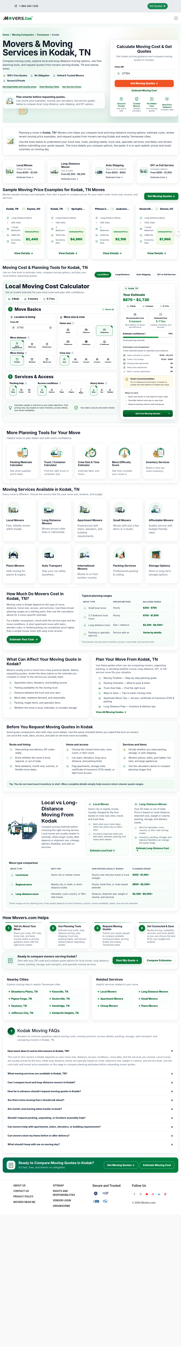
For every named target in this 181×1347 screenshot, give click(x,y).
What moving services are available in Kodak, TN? (90, 1073)
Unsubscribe (61, 1205)
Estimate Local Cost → (102, 850)
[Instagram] (153, 1194)
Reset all (108, 309)
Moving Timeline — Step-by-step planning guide (130, 678)
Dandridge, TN (61, 1005)
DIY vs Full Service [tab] (166, 274)
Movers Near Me (24, 1202)
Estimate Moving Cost (144, 90)
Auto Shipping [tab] (143, 274)
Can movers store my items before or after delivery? (90, 1135)
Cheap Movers (109, 1005)
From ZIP (119, 66)
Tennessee (43, 34)
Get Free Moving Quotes (153, 413)
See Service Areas (71, 86)
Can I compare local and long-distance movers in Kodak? (90, 1082)
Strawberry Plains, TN (24, 991)
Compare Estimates (159, 960)
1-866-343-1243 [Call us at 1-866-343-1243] (26, 6)
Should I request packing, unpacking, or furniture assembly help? (90, 1117)
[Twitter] (140, 1194)
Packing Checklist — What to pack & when (127, 683)
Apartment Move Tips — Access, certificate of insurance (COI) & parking (139, 700)
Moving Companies (23, 34)
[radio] (17, 345)
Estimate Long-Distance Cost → (152, 849)
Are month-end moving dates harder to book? (90, 1109)
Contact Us (21, 1191)
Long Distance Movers (154, 991)
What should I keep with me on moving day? (90, 1144)
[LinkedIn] (159, 1194)
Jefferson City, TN (22, 1013)
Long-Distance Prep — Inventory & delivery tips (130, 706)
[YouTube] (146, 1194)
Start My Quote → (127, 960)
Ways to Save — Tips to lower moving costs (127, 693)
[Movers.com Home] (18, 18)
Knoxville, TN (60, 991)
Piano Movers (149, 1005)
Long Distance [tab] (122, 274)
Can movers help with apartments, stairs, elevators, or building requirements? (90, 1126)
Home (6, 34)
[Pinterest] (165, 1194)
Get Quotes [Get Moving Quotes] (158, 6)
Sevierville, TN (61, 998)
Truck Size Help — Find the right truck (124, 688)
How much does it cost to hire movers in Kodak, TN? (90, 1051)
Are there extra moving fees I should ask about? (90, 1100)
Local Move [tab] (103, 274)
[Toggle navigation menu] (176, 18)
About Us (19, 1185)
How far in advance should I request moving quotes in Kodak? (90, 1091)
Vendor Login (62, 1200)
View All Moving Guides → (111, 712)
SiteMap (58, 1185)
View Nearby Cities (49, 86)
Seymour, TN (19, 1005)
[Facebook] (134, 1194)
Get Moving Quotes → (144, 83)
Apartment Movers (111, 998)
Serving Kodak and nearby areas (19, 86)
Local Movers (108, 991)
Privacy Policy (23, 1196)
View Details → (23, 253)
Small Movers (149, 998)
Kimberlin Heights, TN (65, 1013)
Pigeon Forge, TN (21, 998)
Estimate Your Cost (24, 639)
